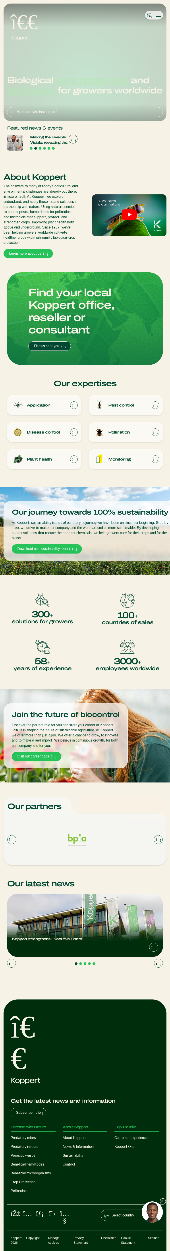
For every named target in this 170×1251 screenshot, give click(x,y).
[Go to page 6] (53, 148)
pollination (31, 90)
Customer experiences (131, 1138)
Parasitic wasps (23, 1155)
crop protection (92, 80)
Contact (69, 1164)
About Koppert (74, 1138)
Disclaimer (108, 1238)
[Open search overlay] (149, 15)
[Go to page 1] (31, 148)
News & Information (78, 1146)
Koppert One (124, 1146)
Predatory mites (23, 1138)
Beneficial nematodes (27, 1164)
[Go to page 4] (44, 148)
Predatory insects (24, 1146)
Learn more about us (28, 253)
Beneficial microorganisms (31, 1173)
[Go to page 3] (40, 148)
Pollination (19, 1191)
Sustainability (73, 1155)
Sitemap (153, 1238)
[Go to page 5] (49, 148)
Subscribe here (30, 1112)
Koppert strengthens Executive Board (42, 139)
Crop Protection (23, 1182)
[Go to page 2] (35, 148)
